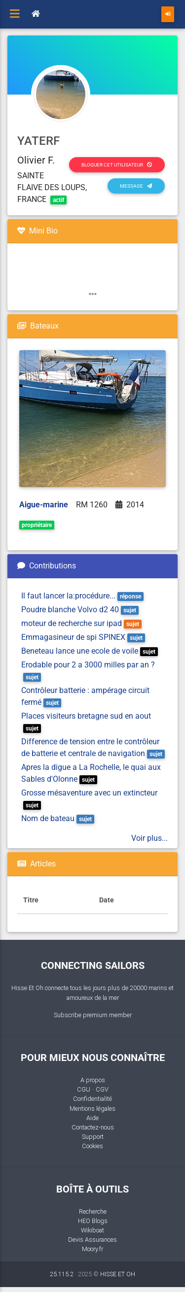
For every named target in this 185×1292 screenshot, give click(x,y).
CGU (83, 1089)
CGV (102, 1089)
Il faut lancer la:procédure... (68, 595)
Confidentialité (92, 1098)
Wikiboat (92, 1230)
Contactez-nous (93, 1127)
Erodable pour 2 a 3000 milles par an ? (88, 664)
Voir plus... (149, 838)
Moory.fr (92, 1249)
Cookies (92, 1146)
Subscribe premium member (93, 1015)
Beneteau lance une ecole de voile (79, 651)
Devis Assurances (92, 1239)
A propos (92, 1080)
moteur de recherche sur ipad (71, 623)
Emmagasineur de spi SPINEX (73, 637)
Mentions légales (92, 1108)
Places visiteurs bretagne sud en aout (86, 716)
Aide (92, 1118)
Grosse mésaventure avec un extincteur (89, 792)
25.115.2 (62, 1274)
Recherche (93, 1211)
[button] (93, 294)
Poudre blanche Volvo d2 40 (70, 609)
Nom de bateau (47, 818)
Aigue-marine (43, 504)
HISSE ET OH (117, 1274)
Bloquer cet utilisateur (116, 165)
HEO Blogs (93, 1221)
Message (136, 186)
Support (93, 1136)
